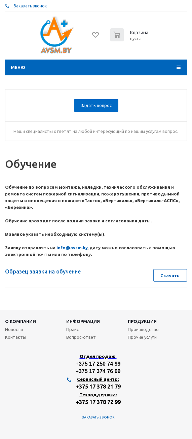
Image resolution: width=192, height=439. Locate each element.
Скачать (170, 275)
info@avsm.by (71, 247)
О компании (20, 321)
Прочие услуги (142, 337)
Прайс (72, 329)
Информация (83, 321)
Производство (143, 329)
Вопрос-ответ (81, 337)
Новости (14, 329)
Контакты (15, 337)
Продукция (142, 321)
